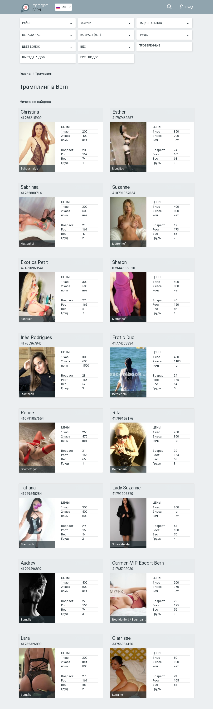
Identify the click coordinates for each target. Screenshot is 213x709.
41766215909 (31, 118)
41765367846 (31, 343)
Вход (186, 6)
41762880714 (31, 193)
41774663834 (122, 343)
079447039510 (123, 268)
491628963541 (32, 268)
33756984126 (122, 644)
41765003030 (122, 569)
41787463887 (122, 118)
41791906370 (122, 494)
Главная (26, 73)
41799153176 (122, 418)
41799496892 (31, 569)
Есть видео (89, 57)
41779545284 (31, 494)
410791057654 (123, 193)
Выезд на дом (33, 57)
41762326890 (31, 644)
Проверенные (149, 45)
